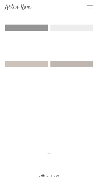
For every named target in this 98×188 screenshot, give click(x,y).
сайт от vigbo (49, 174)
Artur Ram (18, 7)
